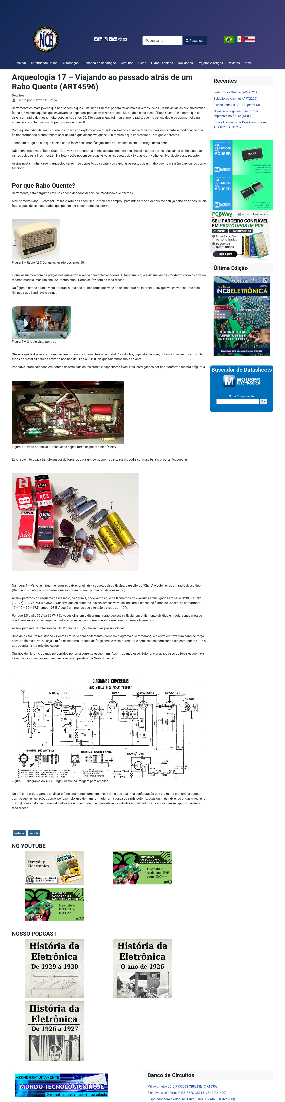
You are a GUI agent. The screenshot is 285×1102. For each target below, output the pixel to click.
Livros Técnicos (162, 63)
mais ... (250, 63)
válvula (34, 833)
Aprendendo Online (44, 63)
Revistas (234, 63)
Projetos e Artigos (210, 63)
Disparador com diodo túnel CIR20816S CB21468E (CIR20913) (191, 1099)
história (19, 833)
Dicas (142, 63)
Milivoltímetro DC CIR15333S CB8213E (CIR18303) (183, 1086)
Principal (19, 63)
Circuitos (127, 63)
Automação (70, 63)
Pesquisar (195, 41)
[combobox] (162, 40)
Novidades (185, 63)
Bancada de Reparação (100, 63)
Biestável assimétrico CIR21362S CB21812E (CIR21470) (186, 1093)
